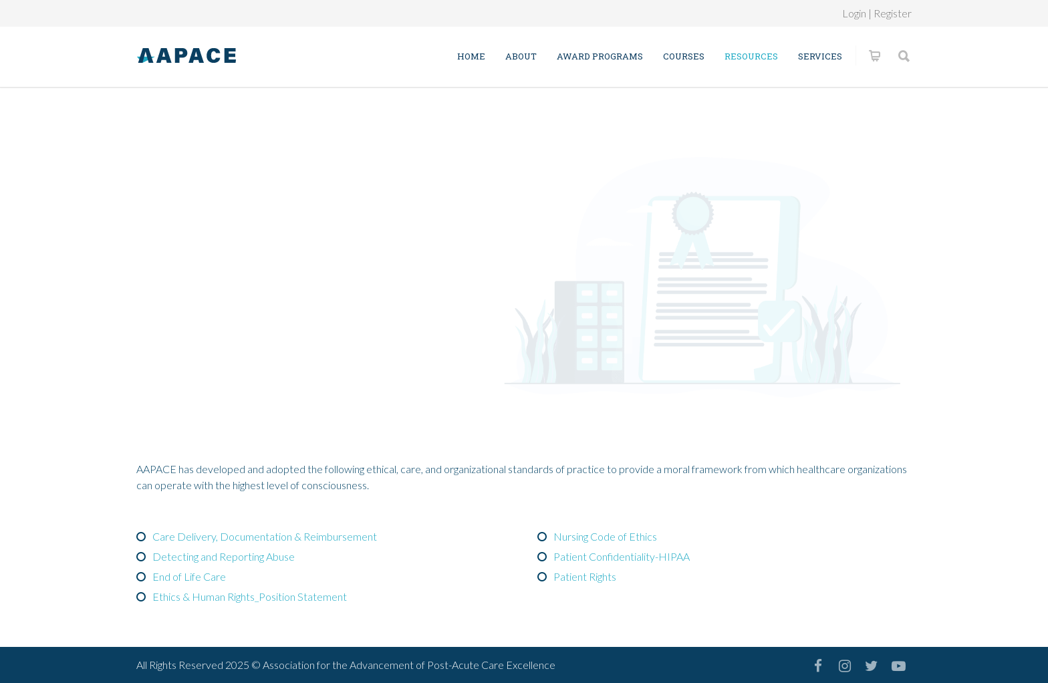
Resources (751, 56)
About (521, 56)
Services (820, 56)
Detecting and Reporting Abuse (223, 556)
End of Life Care (189, 576)
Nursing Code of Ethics (605, 536)
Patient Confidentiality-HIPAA (621, 556)
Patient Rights (584, 576)
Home (471, 56)
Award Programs (600, 56)
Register (893, 13)
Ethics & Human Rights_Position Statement (249, 596)
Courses (683, 56)
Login (854, 13)
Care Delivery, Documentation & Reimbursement (264, 536)
